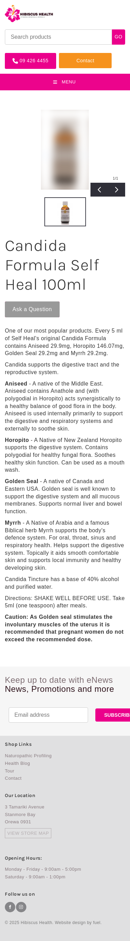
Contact (68, 55)
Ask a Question (24, 304)
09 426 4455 (19, 55)
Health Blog (17, 763)
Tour (9, 770)
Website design (70, 922)
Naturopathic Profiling (28, 755)
